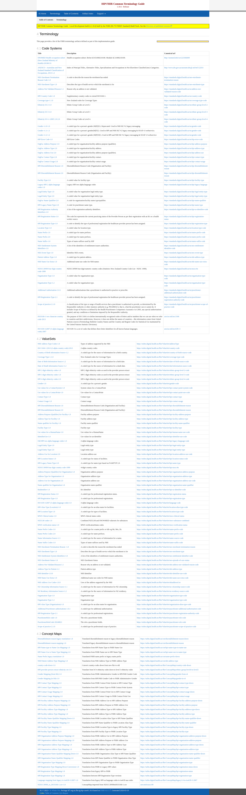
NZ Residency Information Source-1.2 (52, 591)
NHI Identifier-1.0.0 (45, 573)
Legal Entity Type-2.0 (46, 196)
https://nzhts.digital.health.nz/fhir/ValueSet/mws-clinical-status (160, 516)
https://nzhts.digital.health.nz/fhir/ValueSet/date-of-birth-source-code (163, 361)
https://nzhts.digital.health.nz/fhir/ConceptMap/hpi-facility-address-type (167, 714)
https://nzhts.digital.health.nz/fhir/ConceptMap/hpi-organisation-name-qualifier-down (172, 754)
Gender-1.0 (42, 383)
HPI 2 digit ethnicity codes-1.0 (49, 370)
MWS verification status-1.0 (48, 525)
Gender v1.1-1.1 (44, 131)
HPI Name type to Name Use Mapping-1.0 (54, 647)
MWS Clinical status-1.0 (47, 516)
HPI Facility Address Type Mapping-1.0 (53, 709)
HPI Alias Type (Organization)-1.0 (51, 604)
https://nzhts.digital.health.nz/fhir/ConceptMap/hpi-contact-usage (165, 696)
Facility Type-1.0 (44, 428)
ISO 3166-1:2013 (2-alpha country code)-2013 (55, 348)
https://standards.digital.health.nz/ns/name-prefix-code (184, 232)
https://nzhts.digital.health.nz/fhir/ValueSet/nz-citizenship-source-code (163, 587)
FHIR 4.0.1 (104, 790)
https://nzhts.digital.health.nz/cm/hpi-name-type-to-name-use (163, 647)
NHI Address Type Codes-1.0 (49, 344)
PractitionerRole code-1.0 (47, 618)
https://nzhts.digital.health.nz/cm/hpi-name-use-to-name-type (163, 652)
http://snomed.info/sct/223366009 (177, 58)
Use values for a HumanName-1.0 (50, 432)
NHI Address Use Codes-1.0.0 (49, 582)
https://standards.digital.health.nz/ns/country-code (183, 96)
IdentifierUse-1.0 (44, 436)
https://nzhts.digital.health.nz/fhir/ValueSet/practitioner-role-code (161, 618)
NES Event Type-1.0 (45, 253)
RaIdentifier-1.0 (44, 490)
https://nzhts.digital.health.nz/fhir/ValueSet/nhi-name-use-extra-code (162, 578)
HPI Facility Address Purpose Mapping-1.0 (54, 701)
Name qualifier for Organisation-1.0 (51, 485)
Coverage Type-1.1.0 (45, 357)
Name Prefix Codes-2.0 (46, 534)
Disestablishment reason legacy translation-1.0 (55, 639)
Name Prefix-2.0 (44, 237)
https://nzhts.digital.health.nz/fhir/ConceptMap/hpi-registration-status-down (169, 767)
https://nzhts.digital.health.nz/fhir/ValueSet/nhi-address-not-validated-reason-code (168, 565)
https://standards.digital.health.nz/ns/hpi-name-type (183, 205)
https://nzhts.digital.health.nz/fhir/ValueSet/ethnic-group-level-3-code (163, 375)
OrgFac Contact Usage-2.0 (48, 161)
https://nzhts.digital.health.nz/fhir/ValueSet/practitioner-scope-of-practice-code (166, 626)
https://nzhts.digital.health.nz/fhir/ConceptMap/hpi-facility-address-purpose (169, 705)
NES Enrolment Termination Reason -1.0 (53, 547)
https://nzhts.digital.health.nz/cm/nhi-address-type (159, 661)
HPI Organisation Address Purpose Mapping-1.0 (56, 736)
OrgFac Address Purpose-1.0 (48, 144)
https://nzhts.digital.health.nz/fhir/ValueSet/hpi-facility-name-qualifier (163, 423)
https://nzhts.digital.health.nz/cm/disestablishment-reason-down (164, 639)
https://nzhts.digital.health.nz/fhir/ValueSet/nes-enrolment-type (160, 551)
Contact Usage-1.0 (45, 401)
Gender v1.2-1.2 (44, 135)
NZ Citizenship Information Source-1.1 (52, 587)
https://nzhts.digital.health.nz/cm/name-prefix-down (160, 656)
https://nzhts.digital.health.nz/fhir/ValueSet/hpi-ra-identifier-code (161, 490)
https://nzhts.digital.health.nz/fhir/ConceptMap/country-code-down (165, 665)
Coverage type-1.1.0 (45, 100)
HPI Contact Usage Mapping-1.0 (50, 692)
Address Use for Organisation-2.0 (50, 481)
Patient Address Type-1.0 (47, 257)
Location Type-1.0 (44, 228)
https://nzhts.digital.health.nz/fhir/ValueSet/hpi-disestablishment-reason (164, 406)
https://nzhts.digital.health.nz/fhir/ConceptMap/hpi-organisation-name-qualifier (170, 758)
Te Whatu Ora (54, 790)
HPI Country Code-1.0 (46, 96)
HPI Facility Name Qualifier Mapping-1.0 (53, 723)
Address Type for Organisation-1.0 (51, 476)
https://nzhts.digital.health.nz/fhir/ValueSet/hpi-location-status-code (162, 459)
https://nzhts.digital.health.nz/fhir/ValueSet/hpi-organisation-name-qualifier (165, 485)
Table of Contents (71, 14)
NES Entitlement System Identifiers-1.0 (53, 556)
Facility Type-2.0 (44, 180)
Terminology (55, 14)
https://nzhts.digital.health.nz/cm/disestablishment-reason (162, 643)
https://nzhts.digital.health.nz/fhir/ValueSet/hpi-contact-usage (160, 401)
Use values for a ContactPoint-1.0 (50, 392)
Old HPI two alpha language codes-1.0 (52, 441)
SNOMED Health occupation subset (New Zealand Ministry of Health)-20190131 (51, 60)
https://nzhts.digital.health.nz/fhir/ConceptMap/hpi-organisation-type (166, 762)
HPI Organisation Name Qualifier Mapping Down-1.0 (58, 754)
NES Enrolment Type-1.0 (47, 84)
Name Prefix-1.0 (44, 232)
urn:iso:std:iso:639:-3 (172, 329)
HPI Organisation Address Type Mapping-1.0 (55, 745)
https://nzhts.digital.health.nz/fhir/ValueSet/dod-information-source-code (164, 366)
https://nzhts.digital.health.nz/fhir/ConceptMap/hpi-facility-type (164, 731)
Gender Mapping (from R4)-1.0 (50, 674)
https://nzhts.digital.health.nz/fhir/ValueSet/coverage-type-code (160, 357)
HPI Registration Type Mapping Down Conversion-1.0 (58, 767)
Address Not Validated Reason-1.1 (51, 89)
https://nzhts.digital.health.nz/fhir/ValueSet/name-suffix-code (160, 542)
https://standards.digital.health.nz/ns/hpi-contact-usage (184, 161)
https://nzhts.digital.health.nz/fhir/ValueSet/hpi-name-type (159, 463)
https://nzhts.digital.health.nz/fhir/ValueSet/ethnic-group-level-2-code (163, 370)
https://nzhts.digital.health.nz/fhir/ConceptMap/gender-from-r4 (164, 674)
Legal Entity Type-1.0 (46, 192)
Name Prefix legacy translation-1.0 (51, 656)
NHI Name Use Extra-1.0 (47, 262)
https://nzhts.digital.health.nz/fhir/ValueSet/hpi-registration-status (161, 494)
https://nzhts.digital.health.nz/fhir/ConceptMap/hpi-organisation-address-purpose (170, 740)
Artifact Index (87, 14)
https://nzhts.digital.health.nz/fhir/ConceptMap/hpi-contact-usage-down (167, 692)
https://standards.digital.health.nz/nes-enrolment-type (184, 84)
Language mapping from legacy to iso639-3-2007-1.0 (58, 780)
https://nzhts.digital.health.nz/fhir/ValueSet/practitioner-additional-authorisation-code (169, 609)
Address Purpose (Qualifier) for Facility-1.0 (54, 414)
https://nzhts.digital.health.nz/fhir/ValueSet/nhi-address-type (159, 569)
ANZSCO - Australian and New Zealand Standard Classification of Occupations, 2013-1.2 (51, 70)
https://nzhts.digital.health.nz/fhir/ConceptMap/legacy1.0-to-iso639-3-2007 (168, 780)
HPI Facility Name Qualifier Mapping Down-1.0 (56, 718)
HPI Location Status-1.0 (47, 459)
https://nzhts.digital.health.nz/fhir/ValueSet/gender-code (158, 383)
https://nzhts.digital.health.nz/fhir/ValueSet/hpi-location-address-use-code (164, 454)
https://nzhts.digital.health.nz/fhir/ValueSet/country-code (158, 348)
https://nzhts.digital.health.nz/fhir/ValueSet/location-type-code (160, 512)
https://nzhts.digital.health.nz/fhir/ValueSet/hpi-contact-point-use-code (163, 392)
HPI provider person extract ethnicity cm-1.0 (54, 670)
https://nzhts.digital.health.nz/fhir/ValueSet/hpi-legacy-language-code (163, 441)
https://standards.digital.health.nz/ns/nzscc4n (181, 269)
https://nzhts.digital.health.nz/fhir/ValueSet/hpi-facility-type (159, 428)
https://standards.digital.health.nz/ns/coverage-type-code (185, 100)
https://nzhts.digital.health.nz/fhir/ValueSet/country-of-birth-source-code (164, 353)
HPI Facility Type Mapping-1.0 (49, 727)
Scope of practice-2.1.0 (46, 304)
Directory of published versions (158, 26)
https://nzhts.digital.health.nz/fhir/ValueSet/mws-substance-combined (163, 520)
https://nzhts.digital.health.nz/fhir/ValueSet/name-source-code (160, 538)
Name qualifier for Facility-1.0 (49, 423)
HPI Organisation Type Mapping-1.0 (51, 762)
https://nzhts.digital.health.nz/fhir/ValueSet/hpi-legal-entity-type (161, 445)
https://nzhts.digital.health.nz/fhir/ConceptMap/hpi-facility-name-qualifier (168, 723)
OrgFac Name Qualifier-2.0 (48, 200)
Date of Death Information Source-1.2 (52, 366)
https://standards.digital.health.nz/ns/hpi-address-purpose (185, 144)
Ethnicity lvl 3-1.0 (44, 112)
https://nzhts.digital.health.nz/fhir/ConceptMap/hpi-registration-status (166, 771)
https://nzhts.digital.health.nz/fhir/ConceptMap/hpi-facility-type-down (166, 727)
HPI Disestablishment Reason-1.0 (50, 166)
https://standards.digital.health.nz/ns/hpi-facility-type (184, 180)
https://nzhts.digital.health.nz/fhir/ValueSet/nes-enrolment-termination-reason (166, 547)
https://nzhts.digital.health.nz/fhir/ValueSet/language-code (159, 503)
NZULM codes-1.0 (45, 520)
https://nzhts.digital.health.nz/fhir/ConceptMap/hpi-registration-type (166, 776)
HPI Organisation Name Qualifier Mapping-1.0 (55, 758)
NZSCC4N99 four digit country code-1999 (54, 467)
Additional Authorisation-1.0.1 (49, 290)
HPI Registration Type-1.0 (48, 223)
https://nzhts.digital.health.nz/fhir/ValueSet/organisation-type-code (162, 596)
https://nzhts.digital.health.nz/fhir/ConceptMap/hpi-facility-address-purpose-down (171, 701)
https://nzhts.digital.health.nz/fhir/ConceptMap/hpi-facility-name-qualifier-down (170, 718)
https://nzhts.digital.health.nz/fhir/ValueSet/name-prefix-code (160, 529)
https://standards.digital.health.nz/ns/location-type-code (185, 228)
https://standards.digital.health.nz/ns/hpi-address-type (184, 148)
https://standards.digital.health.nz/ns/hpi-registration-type (185, 223)
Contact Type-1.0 (44, 397)
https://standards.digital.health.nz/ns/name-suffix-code (184, 241)
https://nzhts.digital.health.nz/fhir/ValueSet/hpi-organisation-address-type (164, 476)
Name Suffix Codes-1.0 (46, 542)
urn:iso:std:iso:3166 (171, 316)
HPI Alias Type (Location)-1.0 (49, 507)
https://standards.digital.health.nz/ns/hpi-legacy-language (185, 185)
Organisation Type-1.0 (46, 276)
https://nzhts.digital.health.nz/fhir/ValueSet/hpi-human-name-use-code (163, 432)
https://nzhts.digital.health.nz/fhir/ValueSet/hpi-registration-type (161, 498)
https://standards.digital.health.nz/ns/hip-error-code (183, 139)
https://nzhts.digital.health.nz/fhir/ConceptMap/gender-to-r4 (163, 678)
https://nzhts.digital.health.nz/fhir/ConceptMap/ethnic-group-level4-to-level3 (169, 670)
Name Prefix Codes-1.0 (46, 529)
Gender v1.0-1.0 (44, 126)
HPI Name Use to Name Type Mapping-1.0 (54, 652)
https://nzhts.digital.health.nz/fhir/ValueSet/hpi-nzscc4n (158, 467)
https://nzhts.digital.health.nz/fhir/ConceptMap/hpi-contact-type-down (166, 683)
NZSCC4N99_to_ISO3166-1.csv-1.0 (52, 785)
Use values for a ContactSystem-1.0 (51, 388)
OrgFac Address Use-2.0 (47, 153)
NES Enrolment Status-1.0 (48, 560)
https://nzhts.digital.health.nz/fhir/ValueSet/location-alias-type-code (162, 507)
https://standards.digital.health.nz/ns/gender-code (182, 126)
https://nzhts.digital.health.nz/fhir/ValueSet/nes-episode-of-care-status (163, 560)
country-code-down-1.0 (46, 665)
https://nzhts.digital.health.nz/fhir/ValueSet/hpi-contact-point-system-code (165, 388)
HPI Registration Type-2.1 (48, 297)
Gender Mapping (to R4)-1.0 (48, 678)
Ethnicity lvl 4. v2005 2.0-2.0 (49, 119)
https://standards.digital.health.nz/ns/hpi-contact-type (184, 157)
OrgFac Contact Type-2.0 (47, 157)
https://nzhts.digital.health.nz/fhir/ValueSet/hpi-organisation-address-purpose (166, 472)
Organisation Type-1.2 (46, 283)
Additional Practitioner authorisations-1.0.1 (54, 609)
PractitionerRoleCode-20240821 (50, 622)
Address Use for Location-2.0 (49, 454)
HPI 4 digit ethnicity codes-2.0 (49, 379)
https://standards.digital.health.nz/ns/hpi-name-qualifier (185, 200)
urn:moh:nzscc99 (146, 785)
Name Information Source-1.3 (49, 538)
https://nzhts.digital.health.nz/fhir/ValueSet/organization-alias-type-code (164, 604)
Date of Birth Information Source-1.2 (52, 361)
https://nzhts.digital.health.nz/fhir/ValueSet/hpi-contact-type (159, 397)
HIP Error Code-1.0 (45, 139)
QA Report (64, 793)
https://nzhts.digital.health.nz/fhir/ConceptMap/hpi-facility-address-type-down (170, 709)
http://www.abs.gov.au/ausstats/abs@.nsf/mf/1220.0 (183, 68)
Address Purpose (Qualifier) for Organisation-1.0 (56, 472)
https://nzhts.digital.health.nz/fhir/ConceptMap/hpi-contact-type (164, 687)
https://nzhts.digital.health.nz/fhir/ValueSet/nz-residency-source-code (163, 591)
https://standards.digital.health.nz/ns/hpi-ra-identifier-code (186, 209)
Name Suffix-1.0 (44, 241)
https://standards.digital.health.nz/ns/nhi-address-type (184, 257)
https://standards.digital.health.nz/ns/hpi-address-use (184, 153)
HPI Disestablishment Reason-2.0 (50, 173)
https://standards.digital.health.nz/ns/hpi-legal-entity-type (185, 192)
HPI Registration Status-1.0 (48, 216)
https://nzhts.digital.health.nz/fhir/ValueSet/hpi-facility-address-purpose (164, 414)
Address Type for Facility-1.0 (49, 419)
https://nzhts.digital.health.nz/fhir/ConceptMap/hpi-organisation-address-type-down (171, 745)
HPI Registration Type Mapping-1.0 (51, 771)
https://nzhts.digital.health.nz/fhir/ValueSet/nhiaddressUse (159, 582)
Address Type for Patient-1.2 (48, 569)
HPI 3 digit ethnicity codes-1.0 (49, 375)
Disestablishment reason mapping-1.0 (52, 643)
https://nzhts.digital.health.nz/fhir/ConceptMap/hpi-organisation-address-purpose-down (173, 736)
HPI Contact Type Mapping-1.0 (50, 683)
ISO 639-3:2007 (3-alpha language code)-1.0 (55, 503)
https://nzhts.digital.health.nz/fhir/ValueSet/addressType (158, 344)
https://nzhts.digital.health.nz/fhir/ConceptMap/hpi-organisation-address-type (169, 749)
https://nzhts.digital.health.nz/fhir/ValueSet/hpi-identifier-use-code (162, 436)
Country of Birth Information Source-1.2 (53, 353)
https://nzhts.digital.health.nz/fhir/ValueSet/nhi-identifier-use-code (162, 573)
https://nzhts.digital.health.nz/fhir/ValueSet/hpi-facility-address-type (162, 419)
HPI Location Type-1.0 (46, 512)
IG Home (42, 14)
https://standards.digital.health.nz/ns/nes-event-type (183, 253)
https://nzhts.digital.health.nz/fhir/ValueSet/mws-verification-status (162, 525)
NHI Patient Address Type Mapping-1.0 (53, 661)
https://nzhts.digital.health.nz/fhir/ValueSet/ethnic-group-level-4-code (163, 379)
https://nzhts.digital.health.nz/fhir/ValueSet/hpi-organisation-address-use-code (166, 481)
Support (101, 14)
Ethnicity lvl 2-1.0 (44, 105)
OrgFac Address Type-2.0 (47, 148)
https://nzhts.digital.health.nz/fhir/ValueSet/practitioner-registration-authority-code (168, 613)
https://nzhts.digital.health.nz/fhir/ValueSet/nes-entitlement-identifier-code (165, 556)
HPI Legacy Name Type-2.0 (48, 205)
